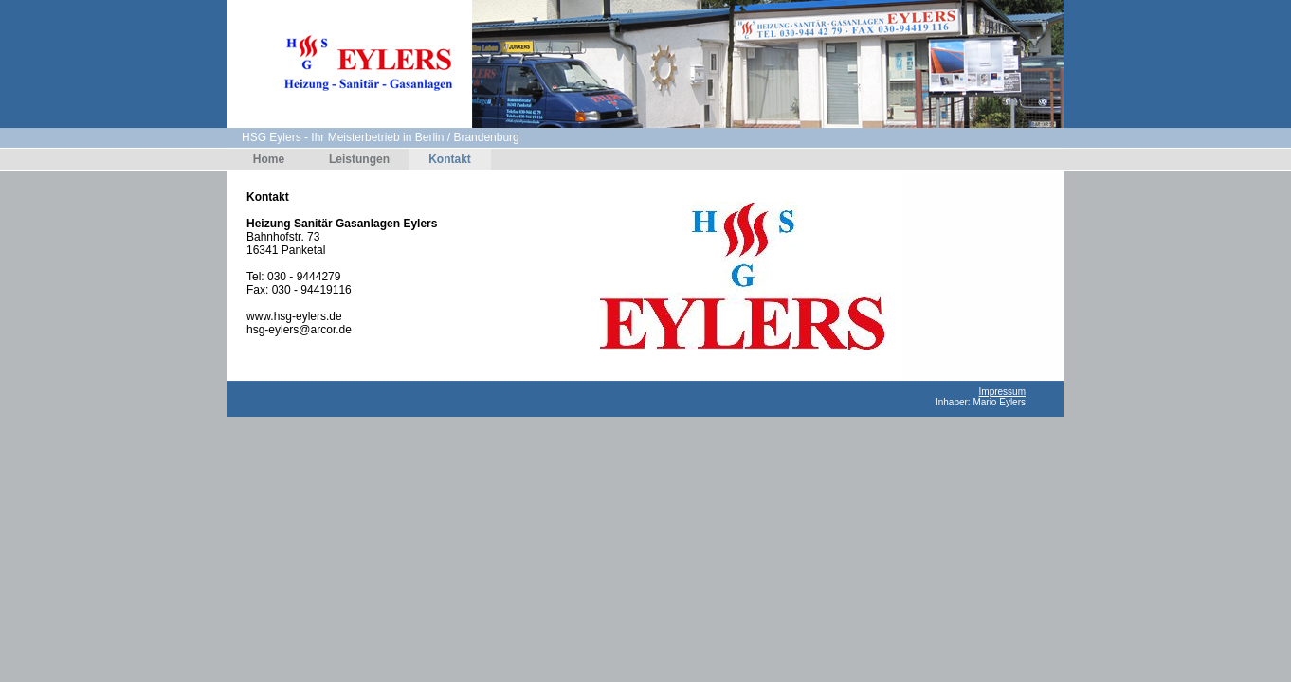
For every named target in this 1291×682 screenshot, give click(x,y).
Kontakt (449, 159)
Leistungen (359, 159)
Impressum (1002, 391)
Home (268, 159)
